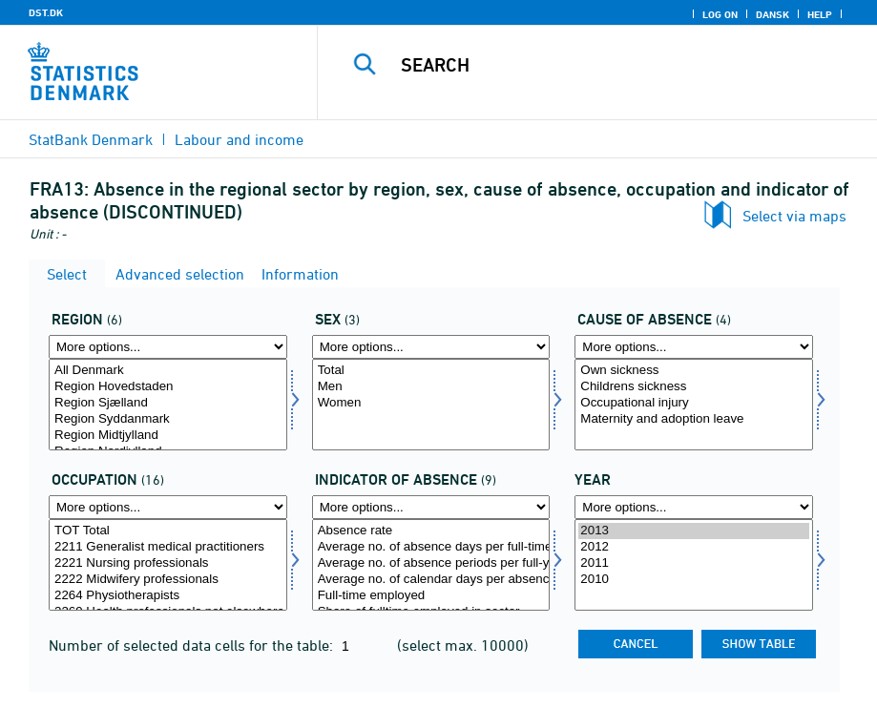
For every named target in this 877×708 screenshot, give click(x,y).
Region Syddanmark (167, 419)
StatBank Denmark (91, 139)
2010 (693, 580)
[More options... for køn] (431, 347)
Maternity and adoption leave (693, 419)
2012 (693, 547)
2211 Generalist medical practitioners (167, 547)
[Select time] (693, 565)
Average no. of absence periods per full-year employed (431, 563)
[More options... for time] (693, 507)
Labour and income (239, 139)
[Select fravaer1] (431, 565)
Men (431, 387)
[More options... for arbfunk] (168, 507)
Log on (720, 14)
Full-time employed (431, 596)
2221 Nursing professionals (167, 563)
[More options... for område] (168, 347)
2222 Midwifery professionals (167, 580)
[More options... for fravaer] (693, 347)
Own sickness (693, 371)
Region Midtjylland (167, 435)
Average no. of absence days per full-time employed (431, 547)
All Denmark (167, 371)
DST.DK (46, 12)
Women (431, 403)
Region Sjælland (167, 403)
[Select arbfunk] (168, 565)
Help (819, 14)
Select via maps (794, 215)
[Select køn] (431, 404)
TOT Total (167, 531)
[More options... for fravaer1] (431, 507)
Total (431, 371)
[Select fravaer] (693, 404)
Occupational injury (693, 403)
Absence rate (431, 531)
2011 (693, 563)
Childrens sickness (693, 387)
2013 (693, 531)
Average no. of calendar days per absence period (431, 580)
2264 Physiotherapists (167, 596)
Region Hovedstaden (167, 387)
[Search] (614, 65)
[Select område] (168, 404)
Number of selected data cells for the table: (193, 645)
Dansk (772, 14)
